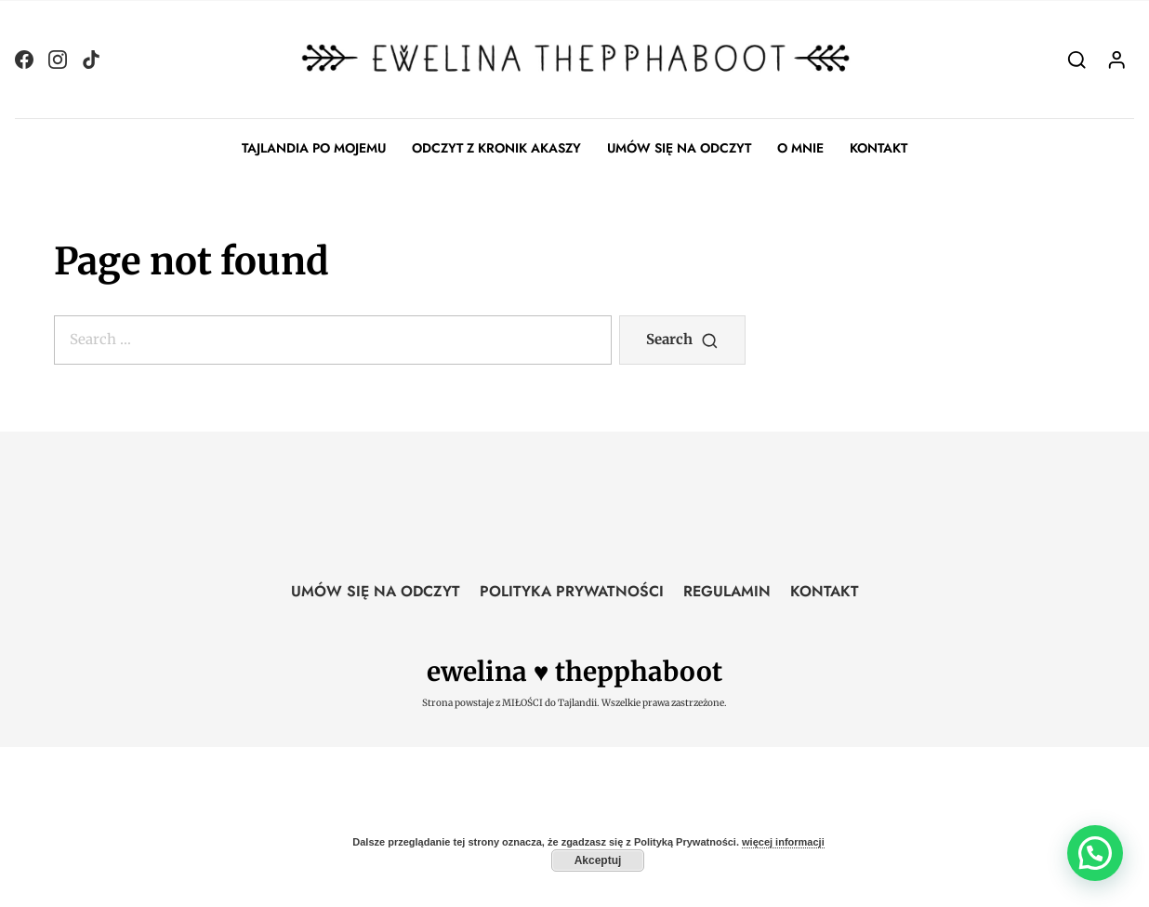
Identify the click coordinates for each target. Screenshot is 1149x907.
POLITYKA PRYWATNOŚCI (572, 591)
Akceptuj (598, 860)
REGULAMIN (727, 591)
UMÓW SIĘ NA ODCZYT (679, 148)
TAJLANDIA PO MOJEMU (314, 148)
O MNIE (800, 148)
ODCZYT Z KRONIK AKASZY (496, 148)
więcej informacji (783, 841)
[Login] (1117, 59)
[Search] (1077, 59)
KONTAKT (878, 148)
